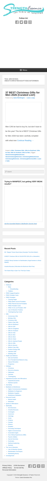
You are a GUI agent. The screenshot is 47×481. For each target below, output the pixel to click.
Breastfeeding (14, 289)
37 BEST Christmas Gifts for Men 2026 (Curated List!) (22, 93)
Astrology (10, 416)
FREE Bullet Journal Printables (17, 301)
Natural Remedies (13, 362)
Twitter (21, 22)
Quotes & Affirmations (12, 403)
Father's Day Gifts (13, 322)
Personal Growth (10, 397)
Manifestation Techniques (15, 451)
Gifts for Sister (12, 339)
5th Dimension (12, 407)
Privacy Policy (7, 465)
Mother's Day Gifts (13, 347)
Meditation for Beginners (15, 391)
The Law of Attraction (12, 447)
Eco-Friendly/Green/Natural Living (17, 360)
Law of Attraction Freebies (15, 310)
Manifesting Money (13, 453)
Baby (9, 287)
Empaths (10, 426)
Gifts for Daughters (13, 328)
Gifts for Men (26, 152)
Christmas (11, 368)
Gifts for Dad (11, 326)
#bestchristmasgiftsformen (13, 156)
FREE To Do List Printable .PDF (17, 308)
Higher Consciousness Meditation (17, 389)
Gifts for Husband (16, 152)
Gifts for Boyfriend (30, 150)
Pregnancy (11, 364)
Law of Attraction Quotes (15, 449)
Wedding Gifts (12, 353)
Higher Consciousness (14, 430)
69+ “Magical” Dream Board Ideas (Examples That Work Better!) (21, 252)
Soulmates (11, 441)
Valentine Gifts (12, 351)
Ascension (11, 414)
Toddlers (10, 291)
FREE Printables (10, 297)
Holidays (8, 366)
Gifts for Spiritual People (15, 341)
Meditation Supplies (13, 393)
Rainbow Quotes (13, 382)
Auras (9, 418)
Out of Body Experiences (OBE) (17, 435)
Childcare (8, 285)
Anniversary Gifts (13, 316)
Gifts (12, 150)
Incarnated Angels (13, 433)
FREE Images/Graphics (12, 293)
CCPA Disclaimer (18, 465)
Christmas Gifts (19, 150)
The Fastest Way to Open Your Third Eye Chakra (17, 270)
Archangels (11, 412)
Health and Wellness (12, 355)
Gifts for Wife (11, 343)
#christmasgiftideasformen (31, 156)
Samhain (10, 374)
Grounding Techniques (14, 428)
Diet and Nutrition (13, 357)
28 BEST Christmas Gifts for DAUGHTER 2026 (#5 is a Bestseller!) (22, 256)
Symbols (10, 445)
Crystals (10, 422)
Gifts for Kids (11, 332)
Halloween (11, 372)
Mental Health (12, 399)
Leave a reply (31, 98)
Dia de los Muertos (13, 370)
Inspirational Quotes (13, 380)
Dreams (10, 424)
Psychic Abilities (12, 437)
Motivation (11, 401)
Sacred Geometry (13, 439)
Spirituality (9, 405)
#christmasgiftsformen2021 (28, 159)
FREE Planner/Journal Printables (17, 303)
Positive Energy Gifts (14, 349)
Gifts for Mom (12, 337)
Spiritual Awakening (13, 443)
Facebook (17, 22)
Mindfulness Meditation (14, 395)
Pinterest (25, 22)
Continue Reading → (25, 140)
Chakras (10, 420)
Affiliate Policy (7, 468)
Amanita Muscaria (13, 410)
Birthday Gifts (12, 318)
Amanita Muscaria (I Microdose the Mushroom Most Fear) (19, 266)
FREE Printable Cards (12, 295)
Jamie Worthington (19, 98)
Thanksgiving (12, 376)
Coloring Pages (12, 299)
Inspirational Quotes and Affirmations (16, 378)
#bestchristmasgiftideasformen (14, 154)
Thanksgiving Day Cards (15, 312)
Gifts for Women (12, 345)
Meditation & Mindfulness (13, 387)
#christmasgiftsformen (12, 159)
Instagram (30, 22)
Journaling (9, 385)
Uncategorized (10, 455)
